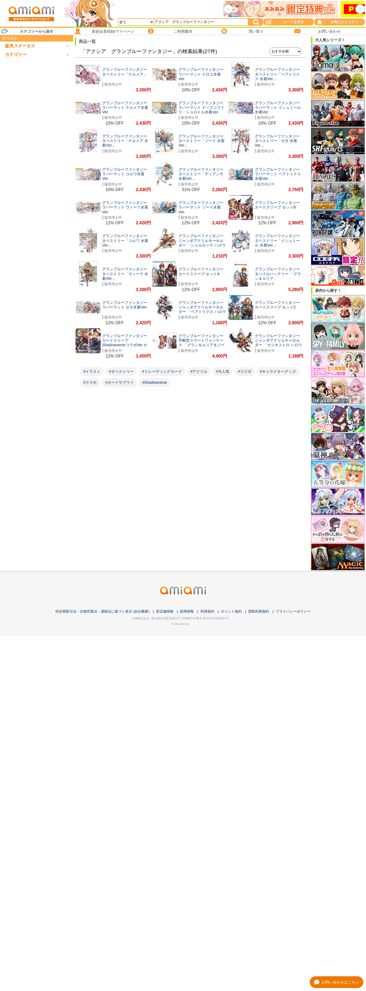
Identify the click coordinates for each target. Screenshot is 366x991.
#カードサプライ (119, 382)
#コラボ (244, 371)
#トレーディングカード (162, 371)
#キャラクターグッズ (278, 371)
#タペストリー (121, 371)
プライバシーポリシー (293, 611)
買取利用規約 (258, 611)
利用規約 (207, 611)
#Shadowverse (154, 382)
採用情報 (187, 611)
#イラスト (91, 371)
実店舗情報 (164, 611)
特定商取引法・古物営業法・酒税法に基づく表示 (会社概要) (102, 611)
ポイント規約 (231, 611)
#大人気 (222, 371)
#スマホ (90, 382)
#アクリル (199, 371)
